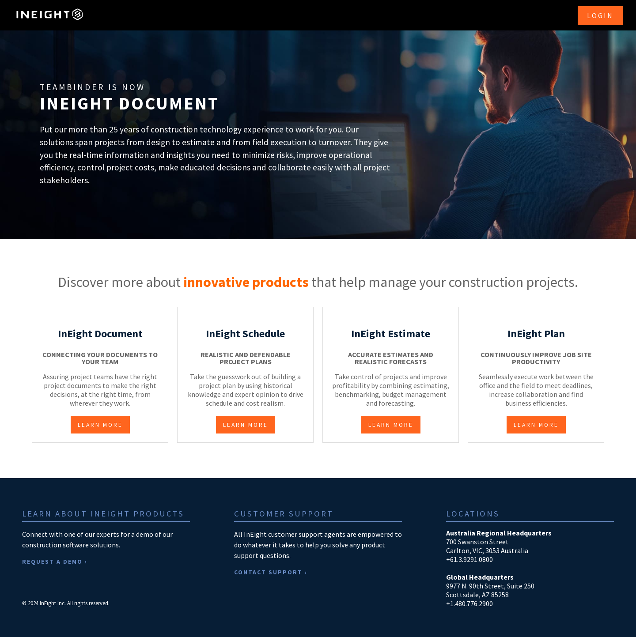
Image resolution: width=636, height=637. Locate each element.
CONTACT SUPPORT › (270, 572)
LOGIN (600, 15)
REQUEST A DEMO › (54, 561)
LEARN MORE (100, 425)
